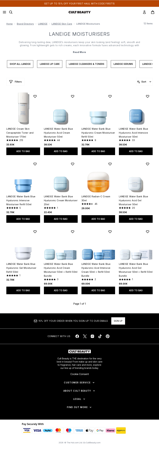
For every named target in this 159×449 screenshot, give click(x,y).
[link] (144, 12)
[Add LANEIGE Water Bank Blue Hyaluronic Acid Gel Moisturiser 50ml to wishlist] (147, 164)
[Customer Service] (79, 382)
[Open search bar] (11, 12)
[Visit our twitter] (85, 336)
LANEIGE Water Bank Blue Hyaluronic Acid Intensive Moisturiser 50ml (133, 132)
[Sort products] (144, 82)
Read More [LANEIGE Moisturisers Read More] (79, 52)
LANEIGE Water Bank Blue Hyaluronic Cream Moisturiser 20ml (61, 200)
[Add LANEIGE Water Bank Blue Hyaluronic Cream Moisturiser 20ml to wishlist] (72, 164)
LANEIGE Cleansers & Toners (86, 64)
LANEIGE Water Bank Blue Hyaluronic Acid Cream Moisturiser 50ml (58, 132)
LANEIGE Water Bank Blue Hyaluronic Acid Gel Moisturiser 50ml (133, 200)
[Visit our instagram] (92, 336)
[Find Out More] (79, 407)
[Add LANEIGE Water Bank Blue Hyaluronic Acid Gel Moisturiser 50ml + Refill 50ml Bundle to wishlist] (147, 231)
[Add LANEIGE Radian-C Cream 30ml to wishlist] (110, 164)
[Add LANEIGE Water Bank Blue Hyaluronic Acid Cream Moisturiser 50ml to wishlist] (72, 96)
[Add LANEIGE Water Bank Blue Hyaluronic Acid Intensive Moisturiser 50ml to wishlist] (147, 96)
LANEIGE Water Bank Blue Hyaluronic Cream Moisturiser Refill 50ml (98, 132)
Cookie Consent (79, 374)
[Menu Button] (4, 12)
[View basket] (152, 12)
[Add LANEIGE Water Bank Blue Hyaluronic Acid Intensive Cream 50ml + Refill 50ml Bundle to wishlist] (110, 231)
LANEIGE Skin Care (62, 23)
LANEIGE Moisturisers (79, 34)
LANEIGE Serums (123, 64)
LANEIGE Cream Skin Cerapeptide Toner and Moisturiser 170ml (20, 132)
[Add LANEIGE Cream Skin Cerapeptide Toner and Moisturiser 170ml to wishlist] (35, 96)
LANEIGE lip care (50, 64)
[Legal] (79, 399)
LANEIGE (42, 23)
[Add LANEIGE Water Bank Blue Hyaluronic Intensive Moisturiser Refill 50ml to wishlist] (35, 164)
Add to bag (23, 151)
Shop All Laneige (20, 64)
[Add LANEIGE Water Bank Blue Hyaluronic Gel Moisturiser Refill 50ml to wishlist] (35, 231)
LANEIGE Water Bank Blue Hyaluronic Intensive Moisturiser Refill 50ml (21, 200)
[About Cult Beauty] (79, 390)
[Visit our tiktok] (100, 336)
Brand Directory (25, 23)
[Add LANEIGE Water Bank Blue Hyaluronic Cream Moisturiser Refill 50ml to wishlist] (110, 96)
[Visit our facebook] (77, 336)
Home (9, 23)
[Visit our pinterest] (107, 336)
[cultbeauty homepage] (79, 12)
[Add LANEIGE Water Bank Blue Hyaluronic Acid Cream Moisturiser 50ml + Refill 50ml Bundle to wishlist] (72, 231)
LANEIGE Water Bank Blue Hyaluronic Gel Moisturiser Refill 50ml (21, 268)
